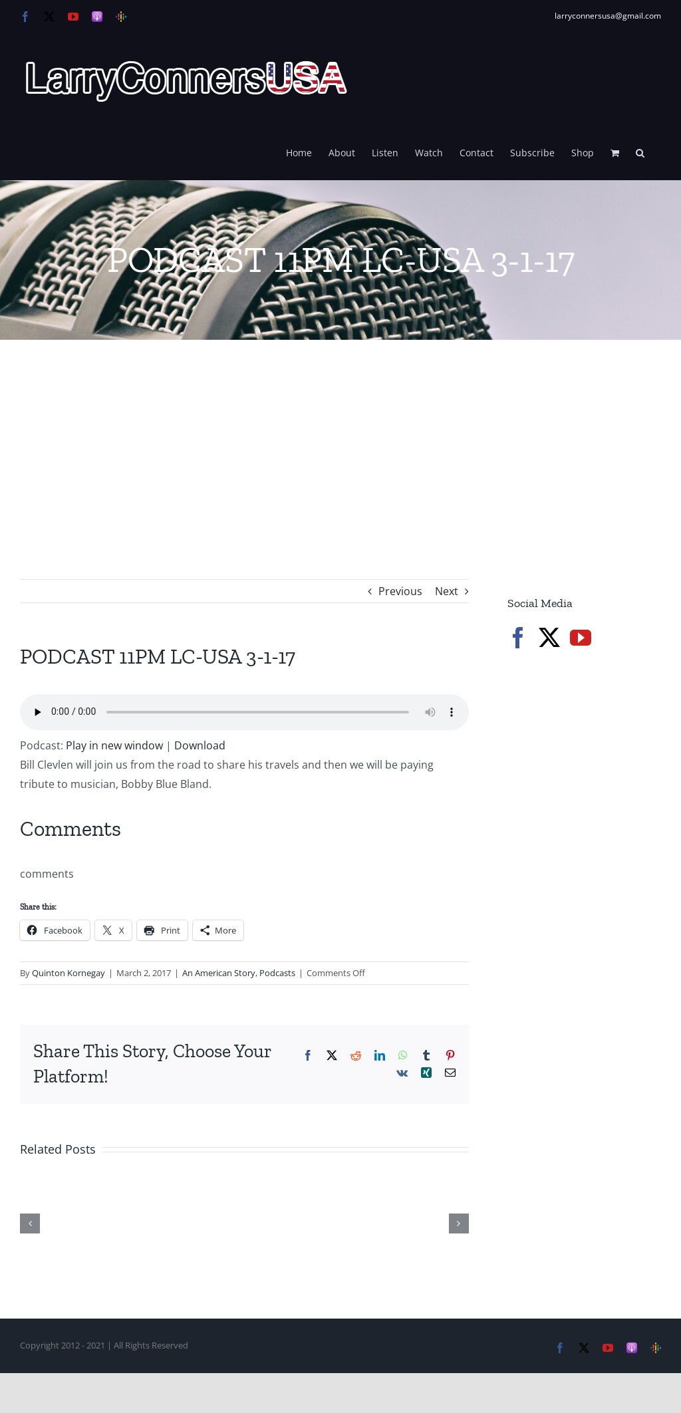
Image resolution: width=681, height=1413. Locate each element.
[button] (640, 152)
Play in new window (114, 745)
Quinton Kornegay (68, 973)
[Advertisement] (340, 439)
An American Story (218, 973)
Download (199, 745)
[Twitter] (549, 637)
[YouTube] (580, 637)
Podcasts (277, 973)
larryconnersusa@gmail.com (608, 15)
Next (446, 591)
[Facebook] (518, 637)
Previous (400, 591)
